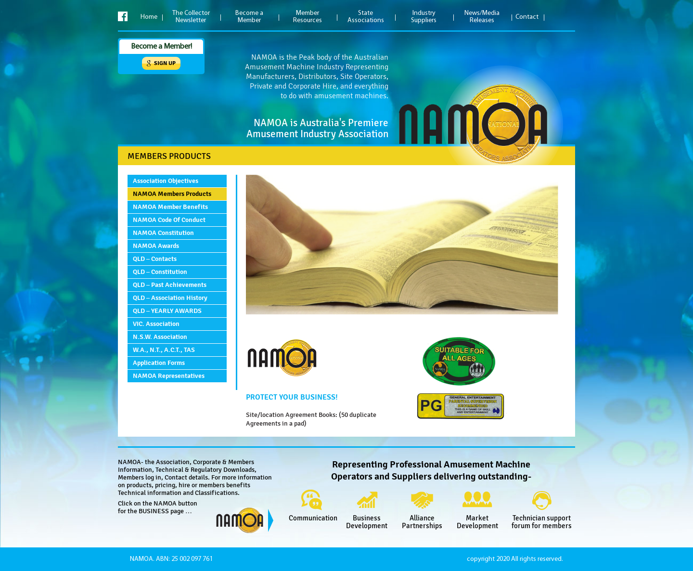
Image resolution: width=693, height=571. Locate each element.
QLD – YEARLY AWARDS (167, 311)
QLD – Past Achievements (169, 285)
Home (149, 17)
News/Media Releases (482, 17)
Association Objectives (165, 181)
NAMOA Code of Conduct (169, 220)
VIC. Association (156, 324)
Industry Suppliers (423, 17)
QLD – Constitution (160, 272)
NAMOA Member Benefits (170, 207)
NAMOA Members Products (172, 194)
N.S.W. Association (160, 337)
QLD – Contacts (155, 259)
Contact (527, 17)
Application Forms (159, 363)
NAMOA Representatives (169, 376)
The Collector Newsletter (191, 17)
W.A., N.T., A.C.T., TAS (164, 350)
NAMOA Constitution (163, 233)
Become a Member (249, 17)
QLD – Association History (170, 298)
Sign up (165, 63)
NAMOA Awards (156, 246)
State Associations (365, 17)
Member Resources (307, 17)
